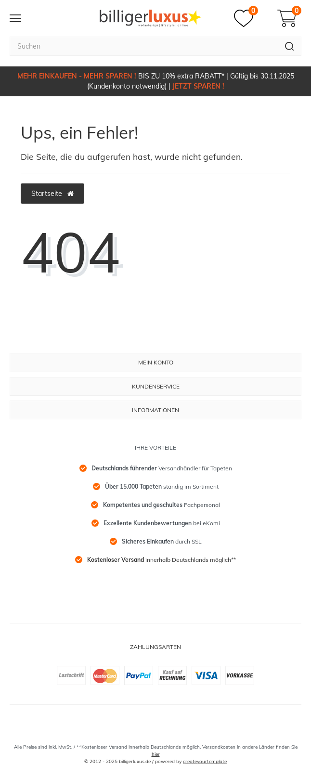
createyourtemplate (205, 761)
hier (156, 754)
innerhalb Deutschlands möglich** (161, 559)
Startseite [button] (52, 193)
